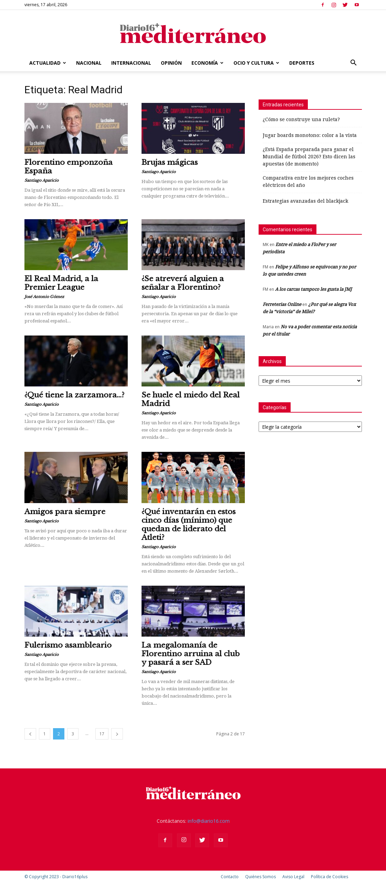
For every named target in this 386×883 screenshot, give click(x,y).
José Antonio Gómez (44, 296)
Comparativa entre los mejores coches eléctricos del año (308, 181)
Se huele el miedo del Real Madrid (191, 399)
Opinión (171, 63)
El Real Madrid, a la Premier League (61, 283)
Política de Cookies (329, 877)
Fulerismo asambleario (68, 645)
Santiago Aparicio (41, 180)
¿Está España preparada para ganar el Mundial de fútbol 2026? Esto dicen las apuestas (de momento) (309, 157)
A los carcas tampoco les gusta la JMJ (313, 289)
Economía (207, 63)
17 (102, 734)
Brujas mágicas (170, 162)
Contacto (230, 877)
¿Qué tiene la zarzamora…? (74, 395)
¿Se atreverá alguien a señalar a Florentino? (183, 283)
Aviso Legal (293, 877)
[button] (353, 63)
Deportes (301, 63)
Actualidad (47, 63)
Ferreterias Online (282, 304)
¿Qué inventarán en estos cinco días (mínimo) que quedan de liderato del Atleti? (189, 524)
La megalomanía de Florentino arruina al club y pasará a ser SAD (191, 654)
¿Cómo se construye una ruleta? (301, 119)
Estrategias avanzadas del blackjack (305, 201)
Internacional (131, 63)
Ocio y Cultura (256, 63)
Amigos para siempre (64, 511)
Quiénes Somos (260, 877)
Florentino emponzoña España (68, 166)
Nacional (89, 63)
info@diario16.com (209, 821)
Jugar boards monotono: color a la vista (310, 135)
